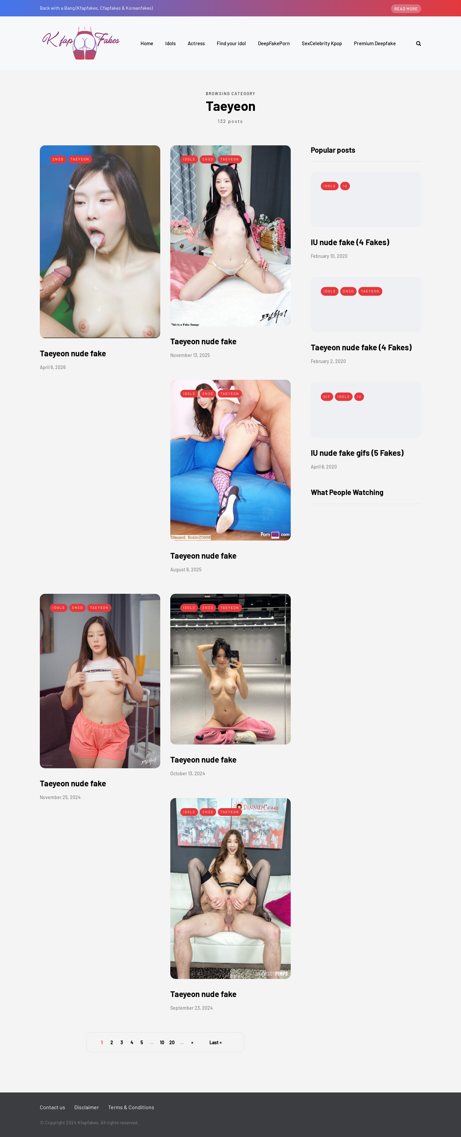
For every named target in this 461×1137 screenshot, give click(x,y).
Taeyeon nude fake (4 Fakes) (361, 347)
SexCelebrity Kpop (322, 43)
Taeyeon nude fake (73, 353)
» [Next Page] (192, 1042)
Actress (196, 43)
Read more (406, 8)
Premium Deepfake (375, 43)
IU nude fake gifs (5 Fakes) (357, 452)
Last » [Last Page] (215, 1042)
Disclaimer (86, 1107)
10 (162, 1042)
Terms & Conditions (131, 1107)
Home (147, 43)
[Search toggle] (416, 43)
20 (172, 1042)
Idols (170, 43)
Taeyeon (80, 159)
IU (345, 186)
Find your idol (231, 43)
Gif (327, 397)
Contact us (52, 1107)
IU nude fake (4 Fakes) (350, 242)
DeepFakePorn (274, 43)
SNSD (58, 159)
